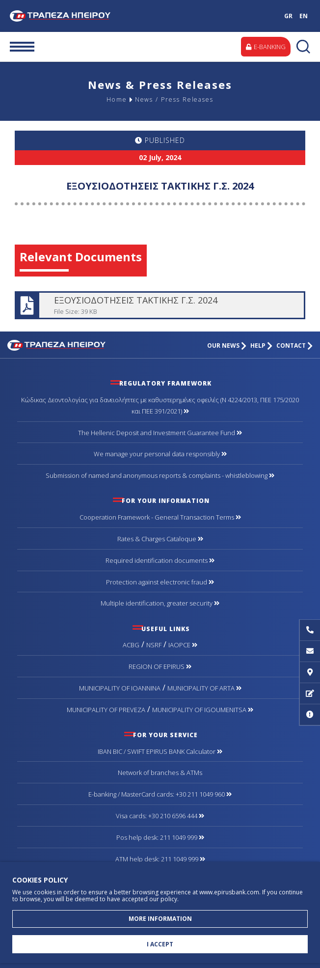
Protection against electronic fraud (160, 582)
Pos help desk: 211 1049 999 (160, 837)
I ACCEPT (160, 944)
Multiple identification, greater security (160, 603)
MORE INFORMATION (160, 918)
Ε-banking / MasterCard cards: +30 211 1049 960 (160, 794)
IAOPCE (182, 644)
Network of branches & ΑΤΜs (160, 772)
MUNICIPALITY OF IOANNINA (119, 688)
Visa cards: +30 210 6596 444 (160, 815)
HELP (261, 345)
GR (288, 16)
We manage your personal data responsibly (160, 453)
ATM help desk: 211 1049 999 (160, 859)
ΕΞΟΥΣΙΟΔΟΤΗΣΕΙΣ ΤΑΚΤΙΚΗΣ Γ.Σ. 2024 (159, 305)
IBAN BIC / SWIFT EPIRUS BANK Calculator (160, 751)
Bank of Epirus (66, 16)
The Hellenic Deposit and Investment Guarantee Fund (160, 432)
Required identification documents (160, 560)
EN (303, 16)
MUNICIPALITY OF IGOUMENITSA (202, 709)
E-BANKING (266, 46)
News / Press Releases (174, 99)
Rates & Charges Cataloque (160, 538)
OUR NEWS (226, 345)
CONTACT (294, 345)
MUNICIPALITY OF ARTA (204, 688)
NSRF (153, 644)
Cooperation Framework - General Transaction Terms (160, 517)
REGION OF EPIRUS (160, 666)
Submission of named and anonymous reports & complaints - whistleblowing (160, 475)
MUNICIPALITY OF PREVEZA (106, 709)
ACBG (131, 644)
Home (113, 99)
